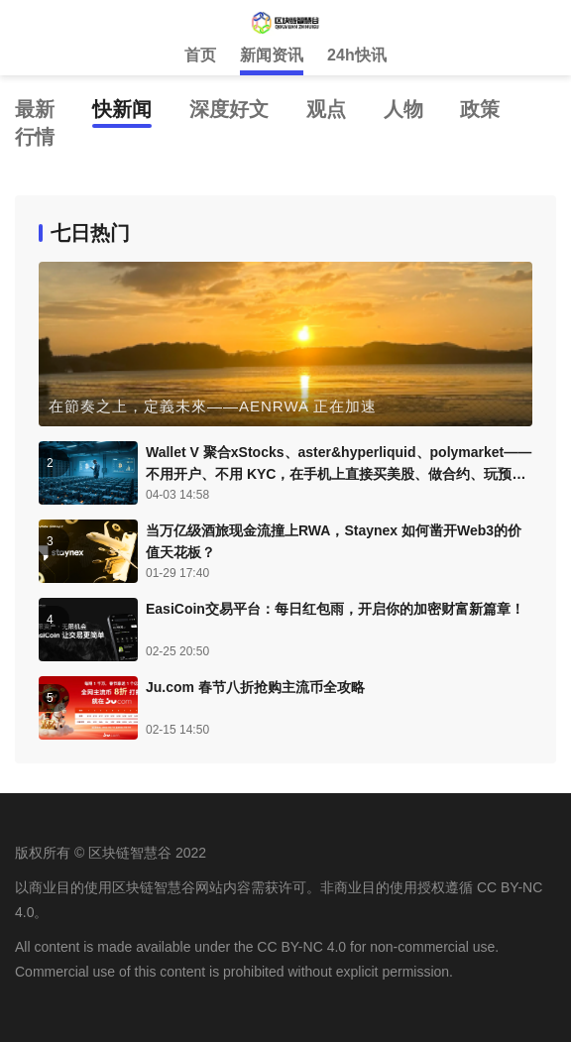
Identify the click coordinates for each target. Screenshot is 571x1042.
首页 (200, 55)
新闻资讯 (271, 55)
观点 (326, 109)
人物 (403, 109)
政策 (480, 109)
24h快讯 (357, 55)
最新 (35, 109)
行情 (35, 137)
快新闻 (122, 109)
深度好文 (229, 109)
